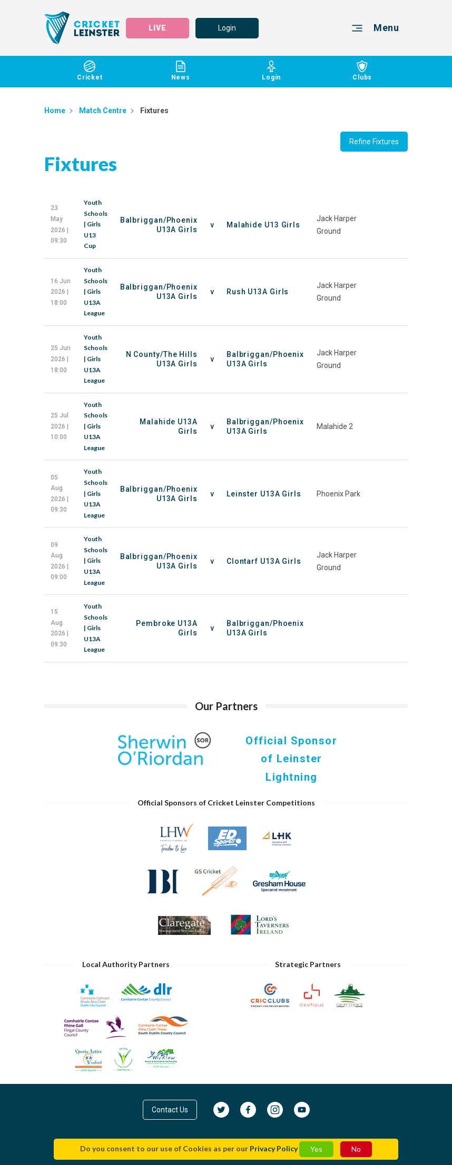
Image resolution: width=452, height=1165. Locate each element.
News (181, 71)
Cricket (89, 71)
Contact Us (170, 1110)
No (356, 1148)
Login (227, 28)
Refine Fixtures (374, 141)
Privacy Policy (274, 1148)
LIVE (157, 28)
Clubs (362, 71)
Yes (316, 1148)
